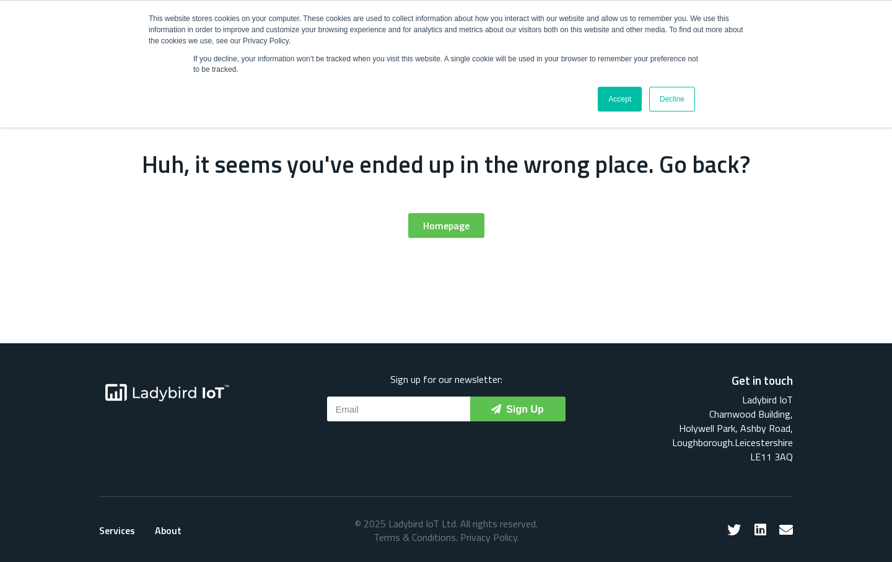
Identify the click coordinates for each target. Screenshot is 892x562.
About (168, 530)
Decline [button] (672, 99)
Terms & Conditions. (416, 537)
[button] (446, 225)
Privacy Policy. (489, 537)
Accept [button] (619, 99)
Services (117, 530)
